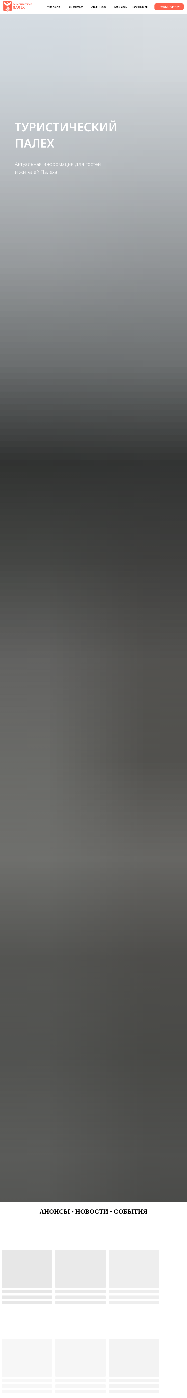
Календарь (120, 6)
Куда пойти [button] (54, 6)
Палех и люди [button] (140, 6)
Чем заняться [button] (76, 6)
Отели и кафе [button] (99, 6)
